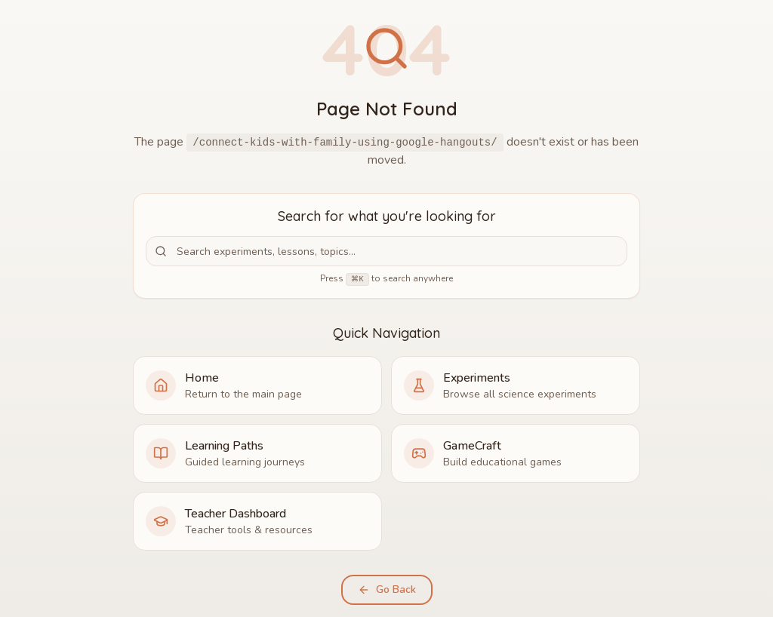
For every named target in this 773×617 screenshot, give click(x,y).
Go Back (387, 589)
